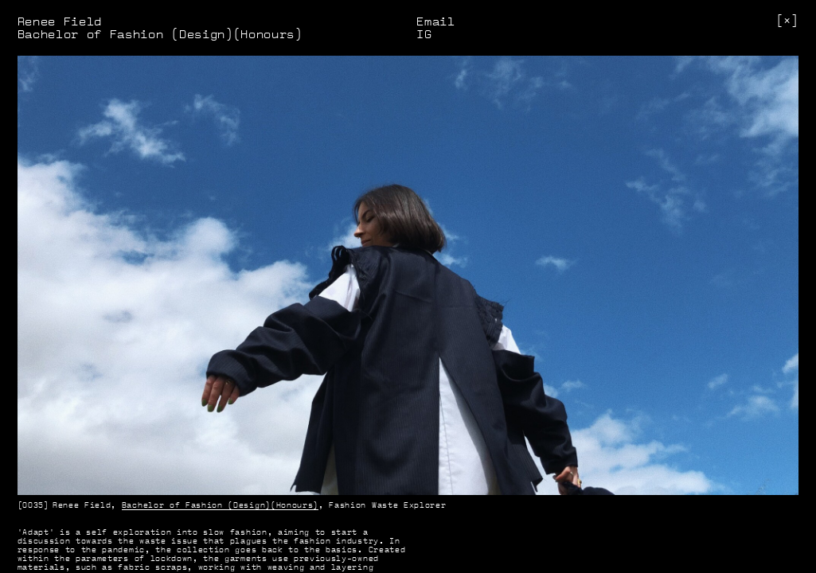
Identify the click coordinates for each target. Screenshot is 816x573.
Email (435, 21)
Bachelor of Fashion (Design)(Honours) (220, 505)
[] (786, 20)
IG (423, 34)
